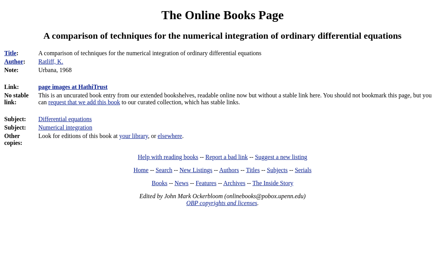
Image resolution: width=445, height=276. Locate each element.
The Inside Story (273, 183)
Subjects (277, 170)
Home (140, 170)
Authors (229, 170)
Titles (253, 170)
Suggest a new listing (281, 157)
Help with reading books (168, 157)
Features (205, 183)
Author (13, 61)
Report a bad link (226, 157)
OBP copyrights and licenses (221, 203)
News (181, 183)
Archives (234, 183)
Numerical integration (65, 127)
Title (10, 53)
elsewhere (170, 136)
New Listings (195, 170)
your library (133, 136)
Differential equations (65, 119)
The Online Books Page (222, 15)
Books (159, 183)
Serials (303, 170)
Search (164, 170)
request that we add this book (84, 102)
